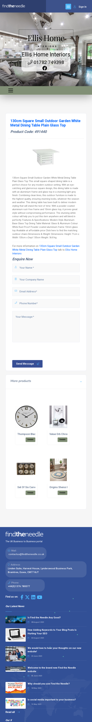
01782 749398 (46, 62)
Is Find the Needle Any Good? (44, 617)
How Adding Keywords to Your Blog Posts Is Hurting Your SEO (52, 632)
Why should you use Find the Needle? (49, 683)
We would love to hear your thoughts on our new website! (54, 650)
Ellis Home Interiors (46, 54)
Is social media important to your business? (52, 699)
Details (30, 440)
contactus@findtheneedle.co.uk (26, 554)
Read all (12, 712)
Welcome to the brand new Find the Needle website (52, 669)
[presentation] (36, 351)
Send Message (27, 363)
